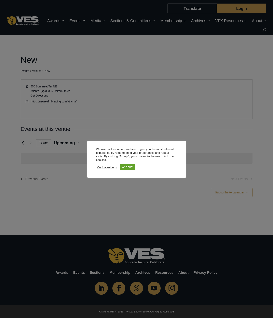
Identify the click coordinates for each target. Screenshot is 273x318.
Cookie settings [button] (107, 167)
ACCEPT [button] (127, 167)
